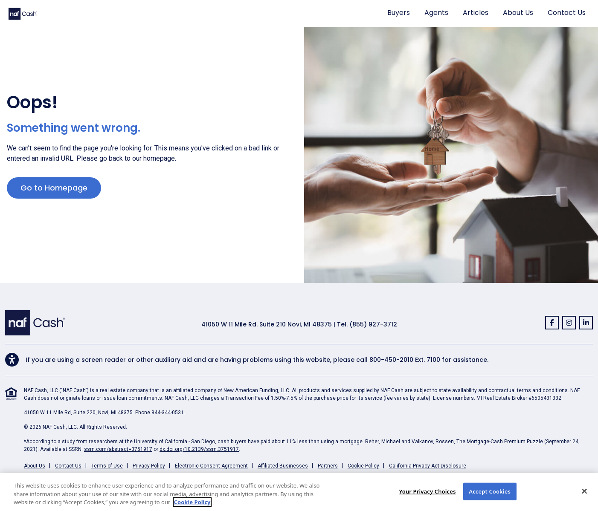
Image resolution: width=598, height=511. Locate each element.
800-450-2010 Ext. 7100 (404, 359)
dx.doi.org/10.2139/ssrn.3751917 (199, 449)
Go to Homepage (53, 187)
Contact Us (567, 12)
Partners (328, 466)
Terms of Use (107, 466)
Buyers (398, 12)
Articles (475, 12)
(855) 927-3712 (373, 324)
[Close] (584, 491)
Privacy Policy (149, 466)
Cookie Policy (363, 466)
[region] (299, 492)
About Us (518, 12)
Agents (436, 12)
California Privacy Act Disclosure (427, 466)
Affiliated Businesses (283, 466)
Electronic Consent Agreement (211, 466)
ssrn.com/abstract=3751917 (118, 449)
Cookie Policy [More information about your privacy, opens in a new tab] (192, 502)
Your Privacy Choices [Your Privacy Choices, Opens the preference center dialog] (427, 491)
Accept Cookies (490, 491)
